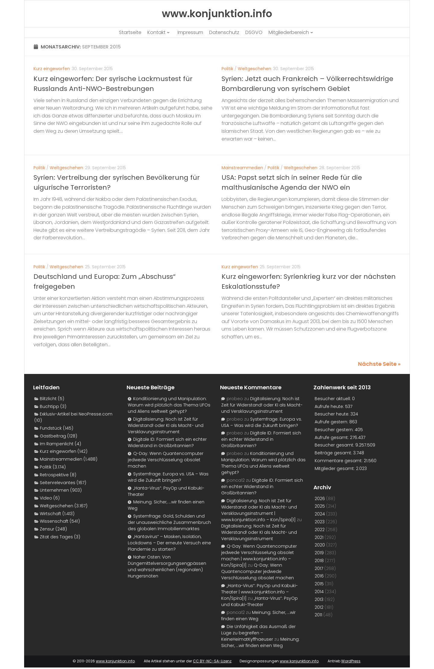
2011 (318, 615)
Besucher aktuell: (333, 399)
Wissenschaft (54, 521)
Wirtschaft (50, 514)
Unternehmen (54, 490)
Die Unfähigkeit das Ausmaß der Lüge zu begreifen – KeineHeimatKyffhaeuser (258, 633)
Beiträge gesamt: (334, 453)
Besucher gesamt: (335, 445)
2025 (320, 506)
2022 (320, 530)
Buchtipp (49, 406)
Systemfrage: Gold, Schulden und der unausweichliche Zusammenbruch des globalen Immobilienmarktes (169, 522)
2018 (319, 561)
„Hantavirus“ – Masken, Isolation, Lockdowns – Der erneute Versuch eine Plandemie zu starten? (169, 543)
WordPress (350, 661)
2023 (320, 522)
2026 (320, 499)
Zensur (47, 529)
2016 (319, 576)
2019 (319, 553)
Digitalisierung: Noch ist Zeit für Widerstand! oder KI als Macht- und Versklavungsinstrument (165, 425)
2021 (319, 537)
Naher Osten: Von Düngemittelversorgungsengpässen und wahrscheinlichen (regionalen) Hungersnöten (167, 566)
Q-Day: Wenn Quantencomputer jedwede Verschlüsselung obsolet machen (165, 459)
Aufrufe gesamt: (332, 437)
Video (46, 498)
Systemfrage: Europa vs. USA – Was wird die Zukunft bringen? (168, 477)
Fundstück (51, 428)
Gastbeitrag (53, 436)
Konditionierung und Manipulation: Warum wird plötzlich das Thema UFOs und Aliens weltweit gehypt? (169, 405)
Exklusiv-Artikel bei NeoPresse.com (76, 414)
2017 (319, 568)
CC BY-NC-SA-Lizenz (212, 661)
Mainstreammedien (242, 168)
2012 (319, 607)
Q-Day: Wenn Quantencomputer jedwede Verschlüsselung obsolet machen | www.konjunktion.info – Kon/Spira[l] (259, 555)
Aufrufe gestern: (332, 422)
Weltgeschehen (254, 69)
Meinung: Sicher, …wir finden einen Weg (260, 642)
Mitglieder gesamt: (335, 468)
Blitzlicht (48, 399)
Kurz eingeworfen (51, 69)
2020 (320, 545)
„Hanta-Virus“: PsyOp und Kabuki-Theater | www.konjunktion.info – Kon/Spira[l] (259, 592)
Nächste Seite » (379, 364)
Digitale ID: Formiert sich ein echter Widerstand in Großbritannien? (167, 442)
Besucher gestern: (335, 430)
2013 (319, 599)
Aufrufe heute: (330, 406)
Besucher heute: (333, 414)
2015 (319, 584)
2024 (320, 514)
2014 (319, 592)
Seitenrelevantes (57, 483)
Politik (227, 69)
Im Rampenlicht (57, 444)
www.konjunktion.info (115, 661)
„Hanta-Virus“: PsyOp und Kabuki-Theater (259, 601)
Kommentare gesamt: (339, 461)
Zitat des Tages (56, 537)
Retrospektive (54, 475)
